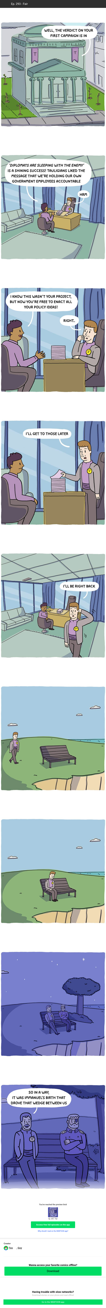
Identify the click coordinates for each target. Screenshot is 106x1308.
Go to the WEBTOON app (53, 1302)
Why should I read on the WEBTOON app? (53, 1231)
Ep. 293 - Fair (19, 4)
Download (53, 1271)
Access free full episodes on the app (53, 1224)
